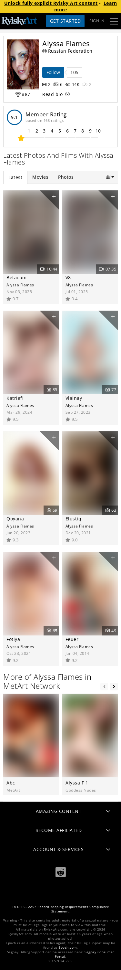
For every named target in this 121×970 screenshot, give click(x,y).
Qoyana (15, 519)
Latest (15, 177)
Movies (40, 177)
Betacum (16, 277)
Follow (53, 72)
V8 (68, 277)
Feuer (72, 639)
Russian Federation (67, 51)
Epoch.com (67, 947)
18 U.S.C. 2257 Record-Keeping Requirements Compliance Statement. (60, 909)
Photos (66, 177)
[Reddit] (60, 872)
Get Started (65, 21)
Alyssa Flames (20, 284)
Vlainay (74, 398)
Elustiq (74, 519)
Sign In (97, 21)
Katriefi (15, 398)
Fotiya (13, 639)
